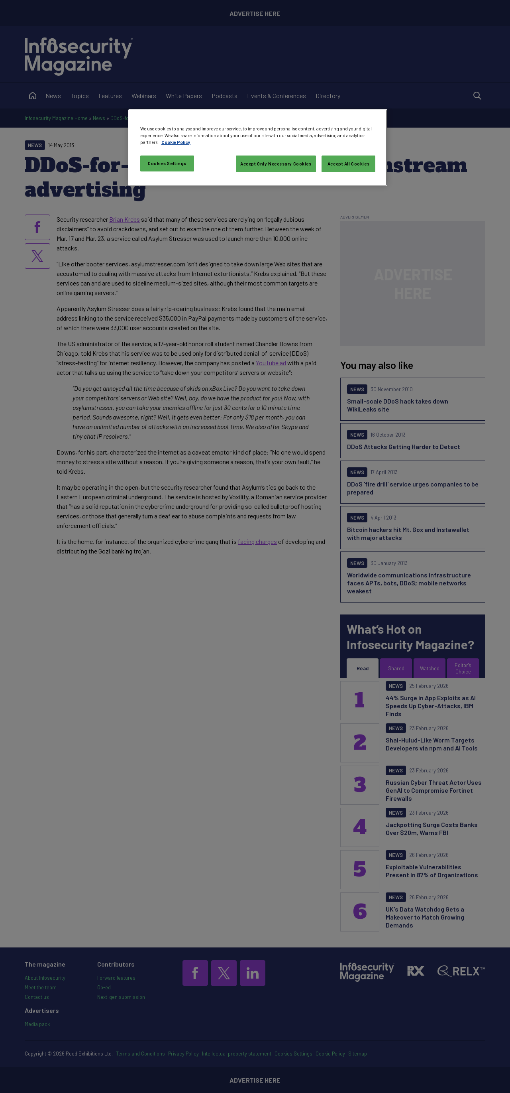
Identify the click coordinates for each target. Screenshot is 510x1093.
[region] (257, 147)
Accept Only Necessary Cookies (276, 163)
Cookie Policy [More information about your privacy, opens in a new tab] (175, 142)
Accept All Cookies (348, 163)
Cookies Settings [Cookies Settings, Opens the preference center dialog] (167, 163)
